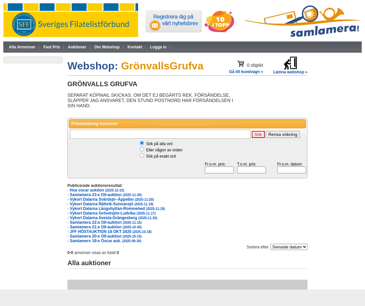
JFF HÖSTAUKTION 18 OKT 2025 (110, 231)
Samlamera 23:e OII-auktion (106, 194)
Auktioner (77, 47)
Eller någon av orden (164, 150)
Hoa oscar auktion (97, 190)
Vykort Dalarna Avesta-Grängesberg (113, 218)
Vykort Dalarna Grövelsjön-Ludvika (113, 213)
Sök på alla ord (159, 143)
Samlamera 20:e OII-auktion (106, 236)
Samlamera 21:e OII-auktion (106, 227)
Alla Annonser (22, 47)
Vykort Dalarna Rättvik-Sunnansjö (111, 204)
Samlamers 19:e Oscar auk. (105, 241)
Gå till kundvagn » (246, 71)
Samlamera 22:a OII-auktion (106, 222)
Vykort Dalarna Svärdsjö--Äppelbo (112, 199)
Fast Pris (51, 47)
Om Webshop (107, 47)
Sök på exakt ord (161, 156)
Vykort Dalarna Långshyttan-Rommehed (117, 208)
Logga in (158, 47)
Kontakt (135, 47)
